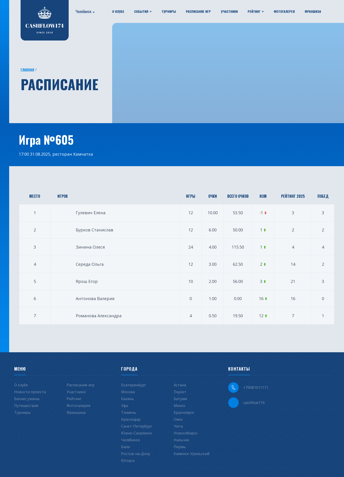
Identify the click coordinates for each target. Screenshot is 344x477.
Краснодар (131, 419)
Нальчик (181, 439)
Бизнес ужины (26, 398)
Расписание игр (198, 11)
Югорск (128, 460)
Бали (125, 446)
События (141, 11)
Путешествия (26, 405)
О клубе (118, 11)
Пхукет (180, 391)
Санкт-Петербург (136, 426)
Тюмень (128, 412)
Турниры (169, 11)
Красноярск (184, 412)
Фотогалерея (284, 11)
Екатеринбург (133, 385)
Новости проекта (30, 391)
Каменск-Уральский (191, 453)
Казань (127, 398)
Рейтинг (254, 11)
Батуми (180, 398)
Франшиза (313, 11)
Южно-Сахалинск (136, 433)
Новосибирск (186, 433)
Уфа (124, 405)
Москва (128, 391)
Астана (180, 385)
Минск (179, 405)
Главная (27, 69)
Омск (178, 419)
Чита (178, 426)
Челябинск (83, 11)
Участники (229, 11)
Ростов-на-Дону (135, 453)
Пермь (180, 446)
